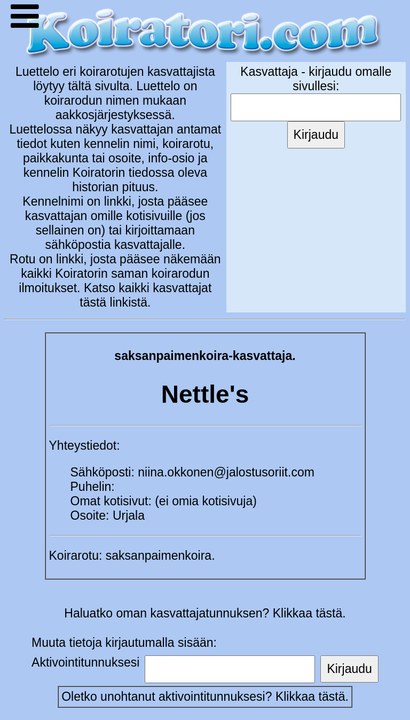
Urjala (129, 515)
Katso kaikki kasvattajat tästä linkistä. (145, 295)
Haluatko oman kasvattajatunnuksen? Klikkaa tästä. (204, 613)
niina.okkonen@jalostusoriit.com (226, 472)
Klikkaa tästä (310, 696)
